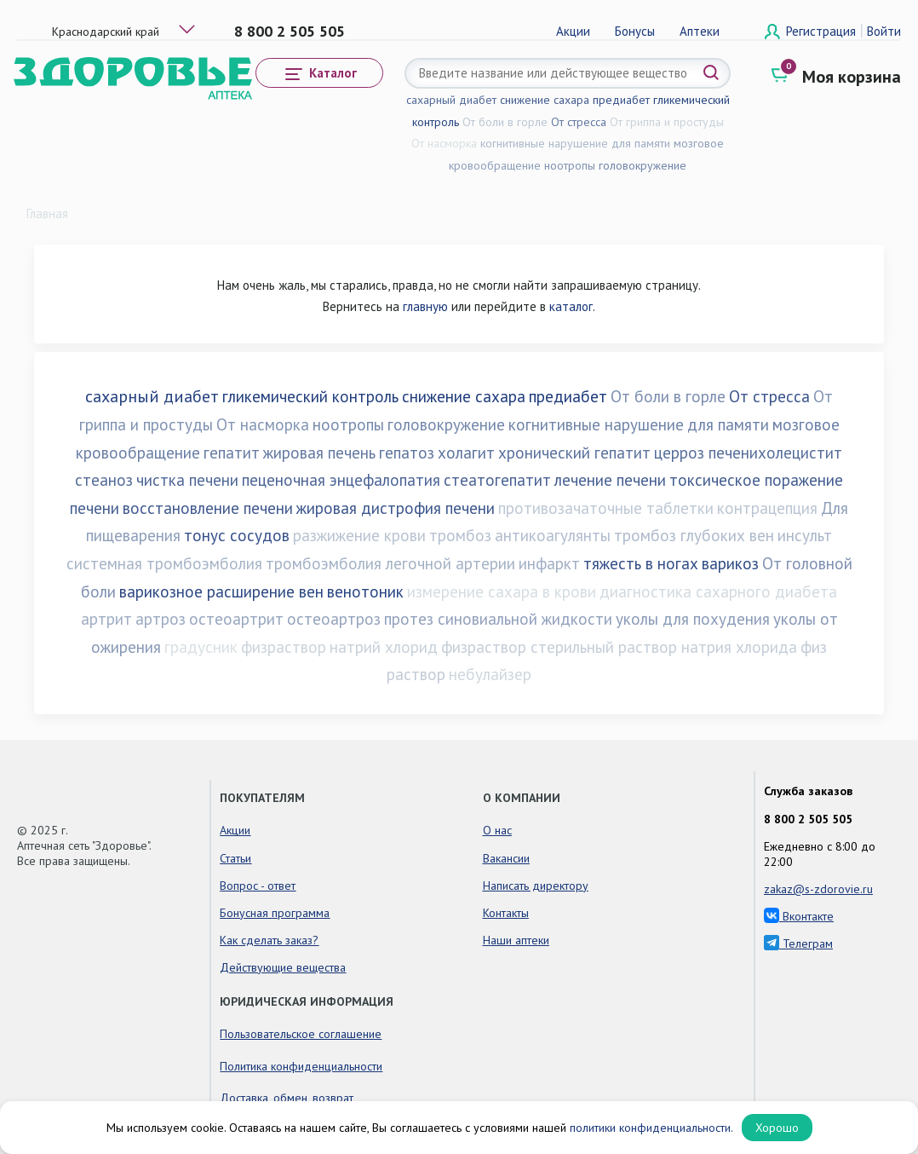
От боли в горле (505, 122)
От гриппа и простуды (667, 122)
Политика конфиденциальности (301, 1066)
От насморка (444, 143)
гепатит (232, 452)
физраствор (283, 647)
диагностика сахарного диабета (718, 591)
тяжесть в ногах (640, 563)
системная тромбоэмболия (164, 563)
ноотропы (569, 165)
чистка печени (187, 480)
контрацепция (767, 508)
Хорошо (777, 1127)
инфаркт (549, 563)
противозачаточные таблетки (606, 508)
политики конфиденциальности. (651, 1127)
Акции (573, 31)
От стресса (578, 122)
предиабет (621, 99)
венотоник (365, 591)
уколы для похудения (693, 619)
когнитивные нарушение (544, 143)
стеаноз (104, 480)
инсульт (804, 535)
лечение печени (610, 480)
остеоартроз (334, 619)
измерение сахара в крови (501, 591)
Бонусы (635, 31)
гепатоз (406, 452)
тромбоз (460, 535)
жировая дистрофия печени (395, 508)
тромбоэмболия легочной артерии (390, 563)
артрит (106, 619)
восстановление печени (208, 508)
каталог (571, 306)
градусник (201, 647)
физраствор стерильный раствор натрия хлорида (619, 647)
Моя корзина (851, 77)
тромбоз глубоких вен (694, 535)
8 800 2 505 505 (289, 31)
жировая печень (319, 452)
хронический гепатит (574, 452)
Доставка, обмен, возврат (286, 1097)
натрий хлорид (384, 647)
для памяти (640, 143)
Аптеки (700, 31)
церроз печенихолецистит (748, 452)
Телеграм (798, 943)
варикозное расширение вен (221, 591)
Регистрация (822, 31)
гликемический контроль (310, 396)
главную (425, 306)
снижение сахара (544, 99)
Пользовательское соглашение (301, 1033)
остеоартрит (236, 619)
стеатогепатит (497, 480)
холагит (466, 452)
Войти (884, 31)
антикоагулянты (553, 535)
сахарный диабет (451, 99)
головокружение (642, 165)
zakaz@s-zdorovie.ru (818, 889)
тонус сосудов (237, 535)
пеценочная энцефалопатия (341, 480)
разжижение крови (359, 535)
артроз (160, 619)
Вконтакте (799, 916)
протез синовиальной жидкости (498, 619)
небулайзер (490, 674)
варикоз (730, 563)
